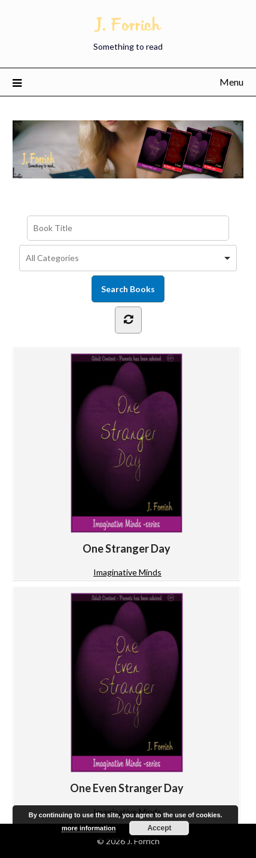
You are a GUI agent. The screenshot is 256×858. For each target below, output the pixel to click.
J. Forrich (128, 24)
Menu (231, 81)
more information (88, 828)
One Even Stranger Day (127, 694)
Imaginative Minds (127, 572)
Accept (159, 828)
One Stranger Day (126, 454)
